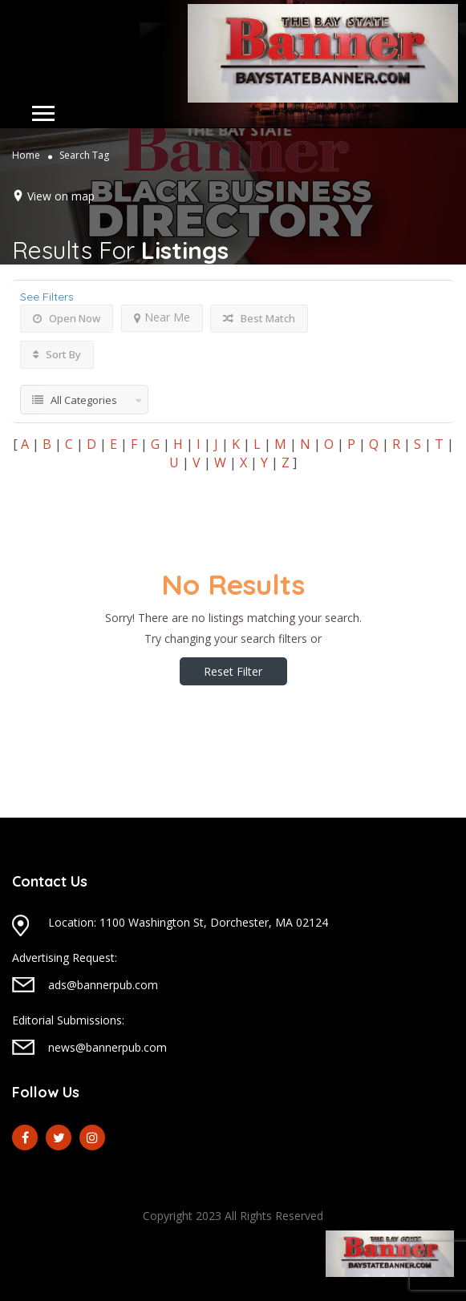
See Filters (47, 296)
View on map (61, 196)
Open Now (66, 318)
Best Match (259, 318)
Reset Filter (233, 671)
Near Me (162, 317)
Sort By (57, 354)
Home (26, 155)
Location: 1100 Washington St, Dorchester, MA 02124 (188, 922)
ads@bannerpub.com (103, 984)
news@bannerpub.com (107, 1047)
